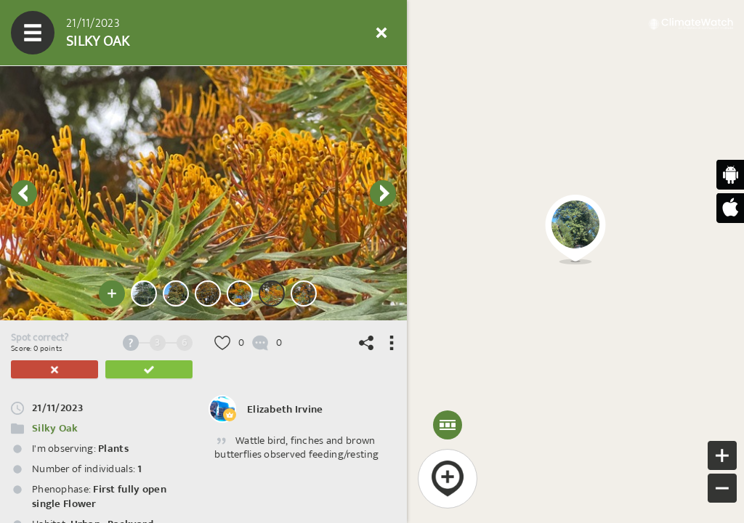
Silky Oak (55, 428)
